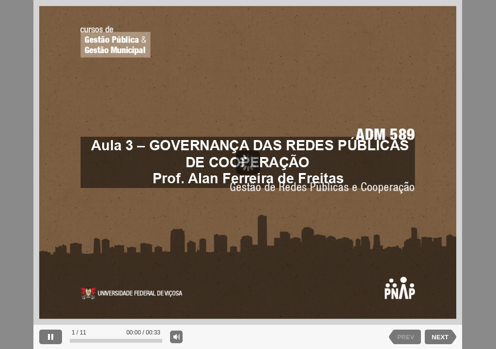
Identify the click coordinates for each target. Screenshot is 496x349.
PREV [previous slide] (405, 337)
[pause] (50, 337)
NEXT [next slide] (440, 337)
